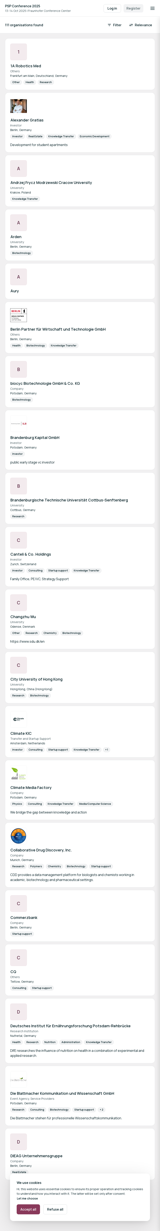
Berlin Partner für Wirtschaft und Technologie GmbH (58, 329)
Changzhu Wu (23, 616)
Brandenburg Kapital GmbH (34, 437)
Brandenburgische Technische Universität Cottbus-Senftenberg (69, 499)
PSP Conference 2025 (22, 6)
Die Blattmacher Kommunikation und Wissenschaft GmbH (62, 1093)
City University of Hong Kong (36, 679)
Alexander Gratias (27, 119)
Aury (14, 290)
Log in (112, 8)
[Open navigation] (152, 8)
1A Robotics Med (25, 65)
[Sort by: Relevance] (141, 25)
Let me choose (27, 1198)
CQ (13, 971)
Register (133, 8)
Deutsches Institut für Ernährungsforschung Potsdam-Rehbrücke (70, 1025)
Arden (15, 236)
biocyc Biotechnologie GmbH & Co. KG (45, 383)
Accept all (28, 1209)
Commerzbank (23, 917)
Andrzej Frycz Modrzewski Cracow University (51, 182)
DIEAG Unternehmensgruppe (36, 1155)
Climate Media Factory (31, 787)
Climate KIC (21, 733)
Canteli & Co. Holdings (30, 554)
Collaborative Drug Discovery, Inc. (41, 849)
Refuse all (55, 1209)
